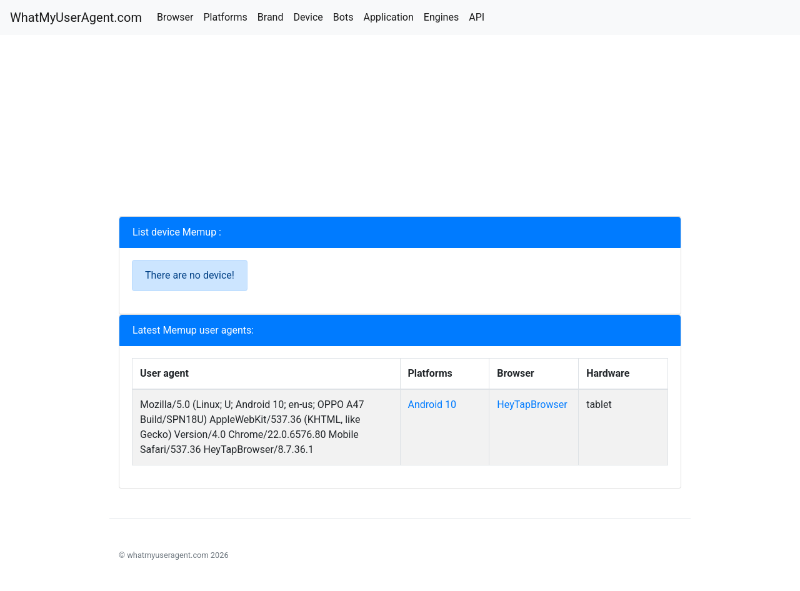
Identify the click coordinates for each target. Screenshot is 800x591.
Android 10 (432, 404)
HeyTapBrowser (532, 404)
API (476, 17)
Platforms (225, 17)
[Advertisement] (400, 128)
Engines (441, 17)
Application (388, 17)
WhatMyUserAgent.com (76, 17)
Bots (343, 17)
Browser (175, 17)
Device (307, 17)
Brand (271, 17)
